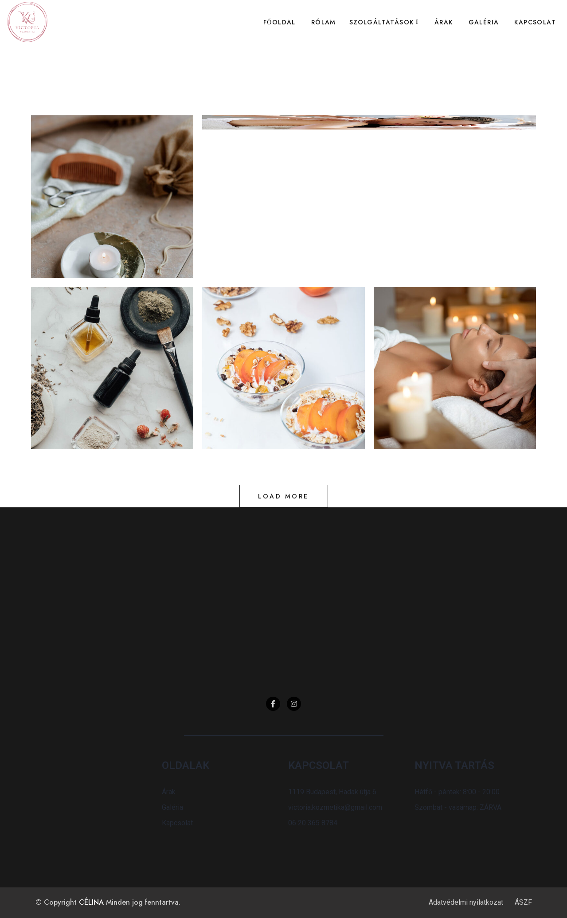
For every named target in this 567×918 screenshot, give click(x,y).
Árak (443, 22)
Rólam (323, 22)
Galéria (484, 22)
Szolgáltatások (381, 22)
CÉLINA (91, 902)
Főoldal (279, 22)
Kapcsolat (535, 22)
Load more (283, 496)
